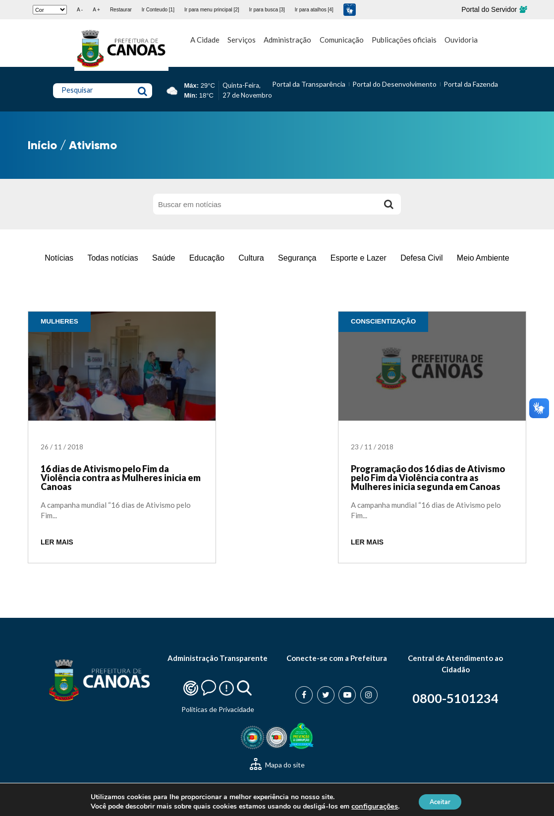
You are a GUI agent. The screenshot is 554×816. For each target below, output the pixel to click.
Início (42, 145)
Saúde (163, 258)
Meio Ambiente (483, 258)
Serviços (241, 39)
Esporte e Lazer (359, 258)
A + (96, 9)
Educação (206, 258)
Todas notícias (112, 258)
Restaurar (121, 9)
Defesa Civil (421, 258)
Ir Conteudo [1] (158, 9)
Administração (287, 39)
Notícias (59, 258)
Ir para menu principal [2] (211, 9)
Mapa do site (277, 765)
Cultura (251, 258)
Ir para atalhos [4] (314, 9)
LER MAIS (57, 542)
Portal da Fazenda (470, 84)
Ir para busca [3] (267, 9)
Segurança (297, 258)
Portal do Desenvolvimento (394, 84)
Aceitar (440, 800)
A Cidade (205, 39)
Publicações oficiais (404, 39)
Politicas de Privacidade (217, 709)
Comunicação (342, 39)
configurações (369, 805)
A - (80, 9)
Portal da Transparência (308, 84)
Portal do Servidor (493, 9)
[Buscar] (388, 204)
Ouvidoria (461, 39)
